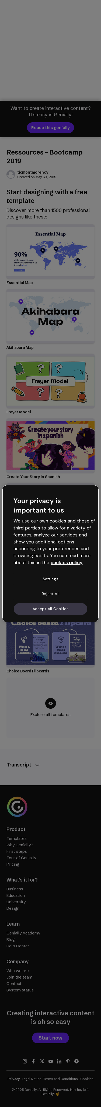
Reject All (51, 593)
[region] (50, 553)
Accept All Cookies (51, 608)
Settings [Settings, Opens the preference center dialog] (50, 578)
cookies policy (66, 562)
